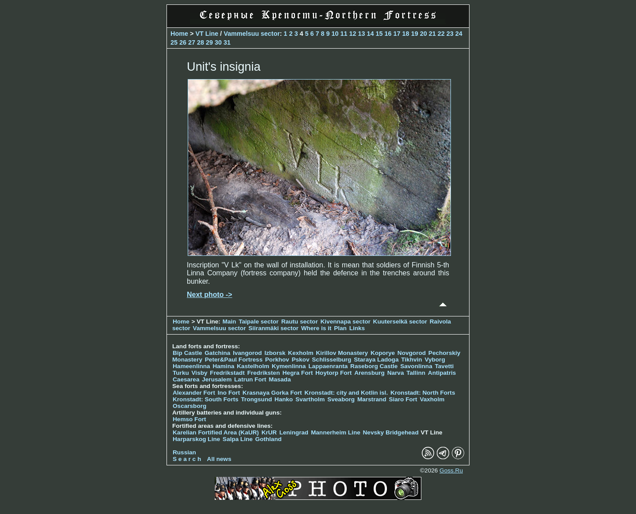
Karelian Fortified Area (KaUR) (216, 432)
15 (379, 33)
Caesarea (186, 379)
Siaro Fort (403, 399)
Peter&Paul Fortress (234, 359)
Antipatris (442, 372)
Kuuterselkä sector (400, 321)
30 (218, 42)
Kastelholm (253, 366)
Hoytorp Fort (333, 372)
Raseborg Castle (374, 366)
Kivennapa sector (346, 321)
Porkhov (277, 359)
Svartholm (310, 399)
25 (174, 42)
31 (227, 42)
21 (432, 33)
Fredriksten (263, 372)
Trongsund (256, 399)
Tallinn (415, 372)
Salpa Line (238, 439)
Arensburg (369, 372)
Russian (184, 452)
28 (200, 42)
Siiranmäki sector (274, 328)
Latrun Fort (250, 379)
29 (209, 42)
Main (229, 321)
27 (191, 42)
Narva (395, 372)
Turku (181, 372)
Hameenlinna (191, 366)
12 (352, 33)
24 (458, 33)
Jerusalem (216, 379)
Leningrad (293, 432)
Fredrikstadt (227, 372)
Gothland (268, 439)
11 (344, 33)
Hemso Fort (189, 419)
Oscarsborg (189, 406)
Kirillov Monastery (342, 353)
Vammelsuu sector (251, 33)
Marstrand (371, 399)
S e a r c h (187, 459)
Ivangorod (247, 353)
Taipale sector (258, 321)
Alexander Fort (194, 392)
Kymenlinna (289, 366)
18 (405, 33)
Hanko (284, 399)
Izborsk (275, 353)
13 (361, 33)
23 (450, 33)
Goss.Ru (451, 470)
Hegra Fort (298, 372)
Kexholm (300, 353)
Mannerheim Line (335, 432)
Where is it (316, 328)
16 (388, 33)
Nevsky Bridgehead (391, 432)
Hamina (223, 366)
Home (179, 33)
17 (397, 33)
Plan (340, 328)
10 (334, 33)
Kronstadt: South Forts (205, 399)
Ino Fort (229, 392)
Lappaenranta (328, 366)
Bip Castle (187, 353)
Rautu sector (299, 321)
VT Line (206, 33)
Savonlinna (416, 366)
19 (414, 33)
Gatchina (217, 353)
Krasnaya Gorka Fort (272, 392)
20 (423, 33)
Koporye (383, 353)
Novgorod (412, 353)
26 (182, 42)
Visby (200, 372)
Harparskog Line (196, 439)
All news (219, 459)
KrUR (269, 432)
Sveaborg (341, 399)
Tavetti (444, 366)
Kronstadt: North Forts (422, 392)
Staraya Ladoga (376, 359)
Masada (280, 379)
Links (357, 328)
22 (441, 33)
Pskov (300, 359)
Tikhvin (411, 359)
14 (370, 33)
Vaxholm (432, 399)
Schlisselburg (331, 359)
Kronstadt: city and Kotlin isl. (346, 392)
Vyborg (434, 359)
